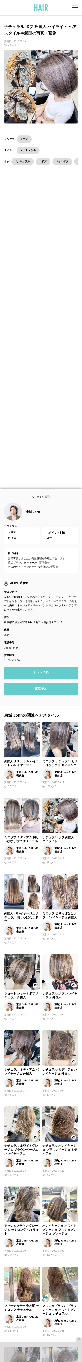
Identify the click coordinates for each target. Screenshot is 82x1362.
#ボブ (43, 161)
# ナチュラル (28, 150)
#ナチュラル (22, 161)
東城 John (33, 341)
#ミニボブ (62, 161)
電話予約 (41, 517)
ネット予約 (41, 502)
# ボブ (24, 138)
